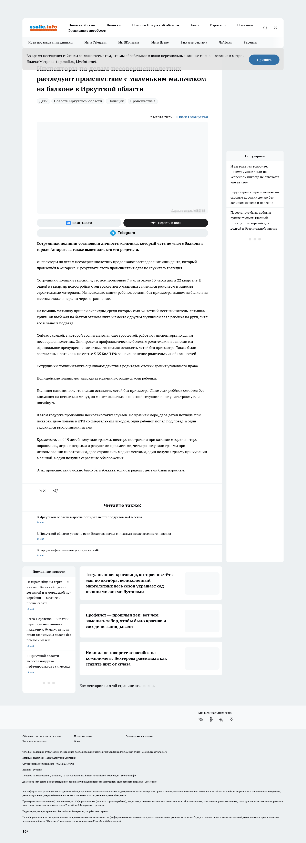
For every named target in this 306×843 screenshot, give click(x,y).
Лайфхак (225, 42)
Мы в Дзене (160, 42)
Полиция (116, 101)
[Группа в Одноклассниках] (211, 719)
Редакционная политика (139, 736)
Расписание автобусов (87, 30)
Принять (264, 60)
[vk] (43, 490)
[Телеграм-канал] (122, 233)
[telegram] (57, 490)
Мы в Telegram (95, 42)
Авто (195, 25)
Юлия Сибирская (192, 117)
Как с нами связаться (34, 741)
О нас (77, 741)
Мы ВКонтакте (129, 42)
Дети (43, 101)
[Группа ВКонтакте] (79, 223)
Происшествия (142, 101)
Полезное (245, 25)
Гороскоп (218, 25)
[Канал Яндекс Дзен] (165, 223)
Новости (114, 25)
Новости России (82, 25)
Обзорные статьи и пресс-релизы (41, 736)
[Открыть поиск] (265, 28)
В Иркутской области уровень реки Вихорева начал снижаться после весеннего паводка (122, 536)
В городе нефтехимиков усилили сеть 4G (122, 553)
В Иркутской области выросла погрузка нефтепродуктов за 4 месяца (122, 520)
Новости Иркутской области (155, 25)
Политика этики (83, 736)
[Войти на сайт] (275, 28)
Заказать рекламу (194, 42)
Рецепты (250, 42)
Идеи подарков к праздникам (50, 42)
